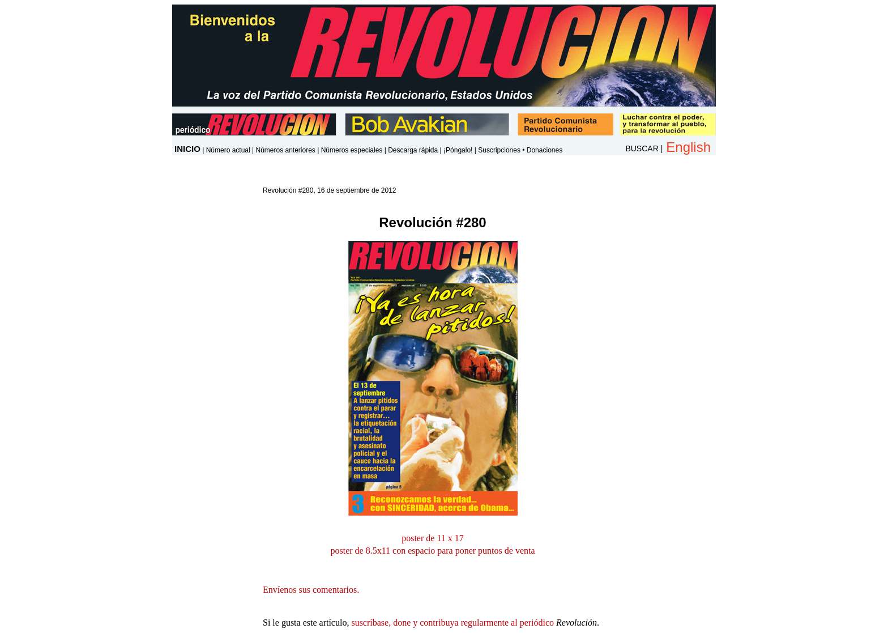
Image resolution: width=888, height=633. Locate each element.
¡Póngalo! (457, 150)
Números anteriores (285, 150)
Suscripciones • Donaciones (520, 150)
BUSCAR (641, 148)
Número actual (228, 150)
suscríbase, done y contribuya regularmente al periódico (452, 622)
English (688, 147)
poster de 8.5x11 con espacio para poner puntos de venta (432, 550)
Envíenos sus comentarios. (311, 589)
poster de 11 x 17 (433, 538)
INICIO (187, 149)
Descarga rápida (413, 150)
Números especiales (352, 150)
